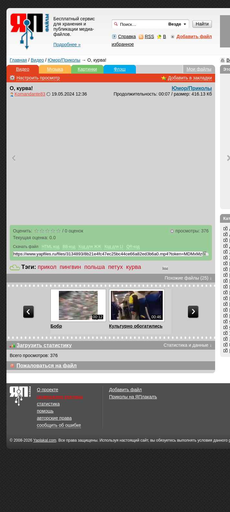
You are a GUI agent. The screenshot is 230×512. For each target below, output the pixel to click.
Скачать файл (25, 246)
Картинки (87, 69)
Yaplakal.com (44, 440)
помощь (45, 411)
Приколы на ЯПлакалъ (133, 396)
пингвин (70, 267)
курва (133, 267)
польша (94, 267)
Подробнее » (67, 44)
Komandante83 (30, 94)
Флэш (120, 69)
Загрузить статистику (44, 345)
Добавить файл (125, 389)
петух (115, 267)
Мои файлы (199, 69)
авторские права (54, 418)
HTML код (50, 246)
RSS (149, 36)
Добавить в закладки (190, 77)
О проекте (47, 389)
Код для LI (113, 246)
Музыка (55, 69)
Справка (127, 36)
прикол (47, 267)
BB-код (69, 246)
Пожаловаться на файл (46, 365)
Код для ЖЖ (90, 246)
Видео (37, 60)
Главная (18, 60)
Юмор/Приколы (64, 60)
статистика (48, 403)
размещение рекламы (60, 396)
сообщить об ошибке (59, 425)
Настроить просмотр (38, 77)
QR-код (133, 246)
